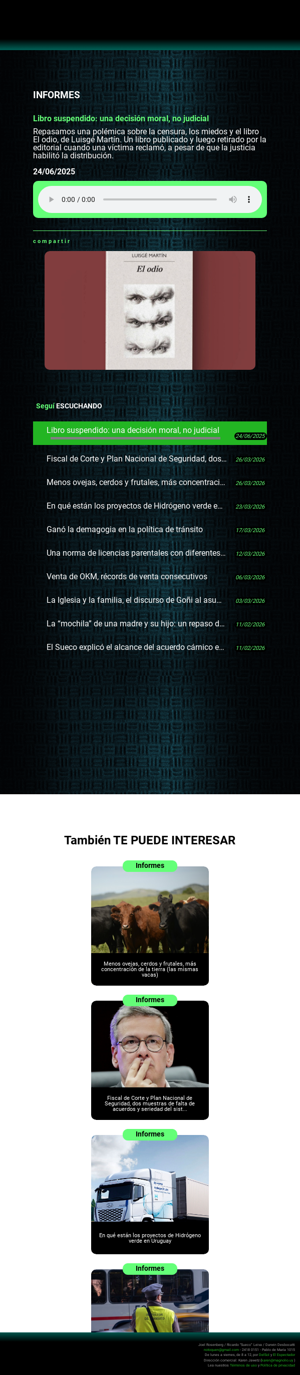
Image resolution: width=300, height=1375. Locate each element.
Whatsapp (79, 241)
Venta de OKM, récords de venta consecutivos (127, 576)
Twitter (104, 241)
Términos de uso (243, 1364)
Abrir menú (13, 13)
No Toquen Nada (150, 30)
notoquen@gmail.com (221, 1349)
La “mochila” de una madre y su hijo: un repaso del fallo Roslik (137, 623)
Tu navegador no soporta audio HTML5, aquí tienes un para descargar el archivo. (150, 199)
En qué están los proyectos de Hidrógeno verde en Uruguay (137, 506)
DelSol (264, 1354)
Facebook (91, 241)
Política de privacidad (277, 1364)
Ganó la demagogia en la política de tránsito (125, 529)
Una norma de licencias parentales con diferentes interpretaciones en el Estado (137, 553)
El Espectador (284, 1354)
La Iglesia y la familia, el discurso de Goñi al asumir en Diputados (137, 600)
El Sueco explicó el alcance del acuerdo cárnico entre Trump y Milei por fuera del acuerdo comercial (137, 647)
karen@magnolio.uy (277, 1359)
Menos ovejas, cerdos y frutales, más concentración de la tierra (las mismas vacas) (137, 482)
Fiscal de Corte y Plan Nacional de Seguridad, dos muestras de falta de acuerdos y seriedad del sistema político (137, 459)
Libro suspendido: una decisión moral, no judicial (134, 432)
